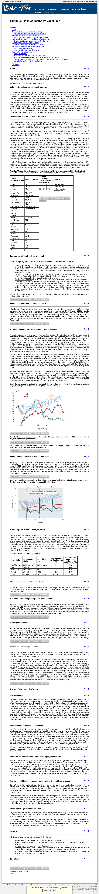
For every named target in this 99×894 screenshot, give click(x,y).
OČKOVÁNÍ (52, 9)
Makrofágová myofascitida (23, 48)
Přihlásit (95, 891)
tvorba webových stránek (90, 888)
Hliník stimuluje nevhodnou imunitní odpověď (30, 56)
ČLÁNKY (42, 9)
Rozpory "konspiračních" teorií (23, 52)
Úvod (14, 30)
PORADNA (39, 12)
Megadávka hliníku (20, 54)
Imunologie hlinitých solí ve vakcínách (25, 35)
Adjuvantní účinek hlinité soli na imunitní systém (31, 37)
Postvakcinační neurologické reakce (26, 50)
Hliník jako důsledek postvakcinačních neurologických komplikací (37, 57)
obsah (86, 68)
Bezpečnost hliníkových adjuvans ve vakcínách (29, 46)
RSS (47, 12)
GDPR (21, 885)
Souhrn (14, 63)
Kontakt (3, 885)
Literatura (15, 65)
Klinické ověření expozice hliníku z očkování (29, 45)
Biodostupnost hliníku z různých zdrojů (25, 43)
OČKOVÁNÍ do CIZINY (80, 9)
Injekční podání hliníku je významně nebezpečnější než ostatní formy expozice (41, 59)
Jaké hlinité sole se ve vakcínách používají (27, 32)
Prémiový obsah (29, 885)
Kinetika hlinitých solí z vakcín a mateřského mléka (32, 41)
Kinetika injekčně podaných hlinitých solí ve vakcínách (31, 39)
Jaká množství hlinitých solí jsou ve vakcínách (30, 34)
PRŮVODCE (64, 9)
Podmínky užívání (12, 885)
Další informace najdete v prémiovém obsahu (30, 299)
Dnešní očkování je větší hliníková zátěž (28, 61)
